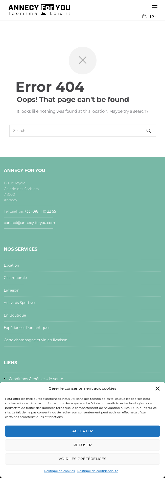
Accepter (82, 431)
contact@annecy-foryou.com (29, 222)
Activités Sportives (20, 302)
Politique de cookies (59, 471)
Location (11, 265)
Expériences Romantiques (27, 327)
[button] (157, 388)
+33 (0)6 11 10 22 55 (41, 211)
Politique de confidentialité (97, 471)
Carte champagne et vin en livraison (35, 340)
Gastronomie (15, 277)
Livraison (11, 290)
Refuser (82, 444)
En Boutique (15, 315)
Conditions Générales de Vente (36, 379)
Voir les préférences (82, 458)
